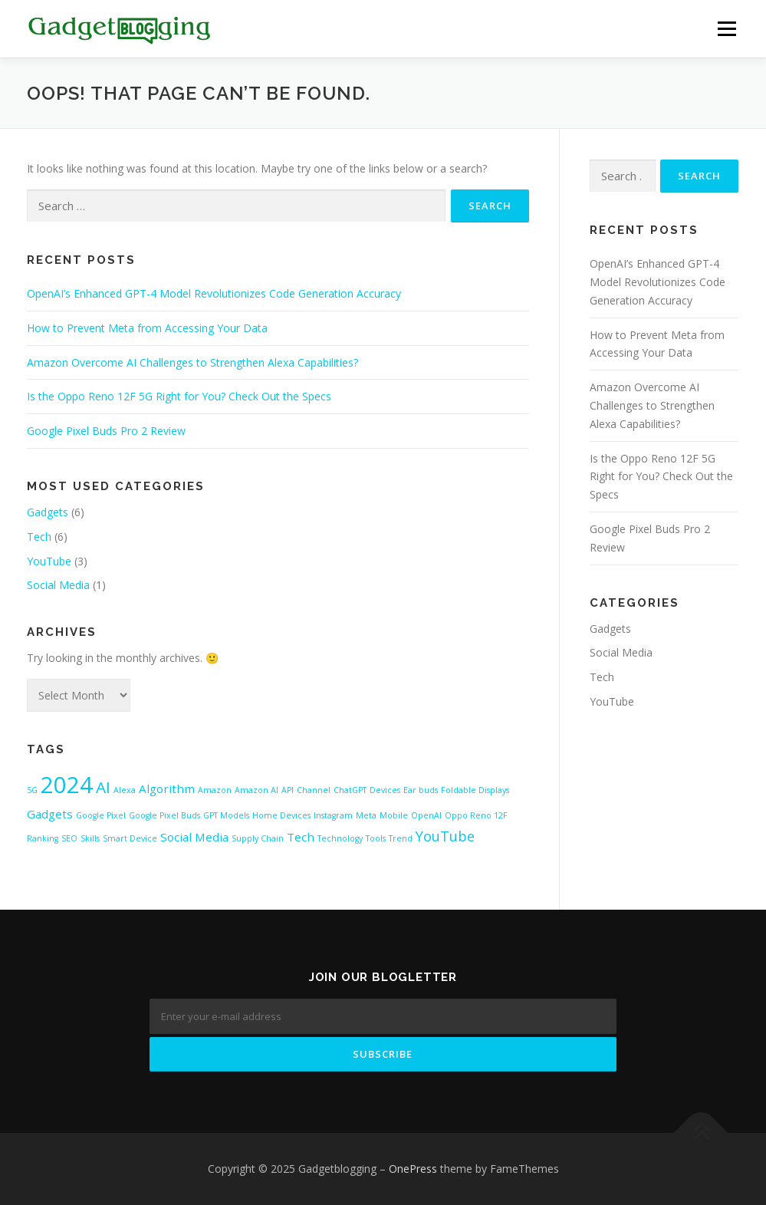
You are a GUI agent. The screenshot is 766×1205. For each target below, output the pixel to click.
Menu (726, 28)
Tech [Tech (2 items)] (300, 836)
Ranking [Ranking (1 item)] (42, 838)
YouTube (49, 561)
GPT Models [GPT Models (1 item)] (226, 815)
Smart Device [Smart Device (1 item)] (130, 838)
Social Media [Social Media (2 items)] (194, 836)
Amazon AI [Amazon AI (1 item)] (256, 790)
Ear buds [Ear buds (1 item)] (420, 790)
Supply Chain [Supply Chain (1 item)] (258, 838)
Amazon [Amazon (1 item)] (215, 790)
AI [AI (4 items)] (103, 787)
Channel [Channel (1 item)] (313, 790)
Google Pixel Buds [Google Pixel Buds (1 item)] (164, 815)
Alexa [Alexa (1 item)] (124, 790)
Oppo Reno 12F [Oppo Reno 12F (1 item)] (476, 815)
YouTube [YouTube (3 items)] (445, 836)
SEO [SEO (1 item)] (69, 838)
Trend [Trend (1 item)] (401, 838)
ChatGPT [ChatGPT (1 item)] (350, 790)
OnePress (413, 1168)
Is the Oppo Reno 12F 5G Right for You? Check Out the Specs (179, 396)
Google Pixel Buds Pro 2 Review (106, 430)
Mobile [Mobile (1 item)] (394, 815)
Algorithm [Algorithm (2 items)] (167, 788)
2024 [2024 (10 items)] (67, 784)
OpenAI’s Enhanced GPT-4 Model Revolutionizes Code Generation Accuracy (214, 293)
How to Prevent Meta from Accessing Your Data (147, 328)
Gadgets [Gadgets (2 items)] (50, 813)
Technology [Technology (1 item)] (340, 838)
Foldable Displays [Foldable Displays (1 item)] (475, 790)
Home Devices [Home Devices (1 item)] (281, 815)
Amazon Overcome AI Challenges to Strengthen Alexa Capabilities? (192, 362)
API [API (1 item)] (287, 790)
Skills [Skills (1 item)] (90, 838)
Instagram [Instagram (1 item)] (333, 815)
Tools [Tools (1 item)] (376, 838)
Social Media (58, 585)
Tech (39, 536)
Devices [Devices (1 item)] (385, 790)
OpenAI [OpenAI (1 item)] (426, 815)
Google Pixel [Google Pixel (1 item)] (101, 815)
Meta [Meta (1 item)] (366, 815)
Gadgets (47, 512)
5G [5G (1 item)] (32, 790)
